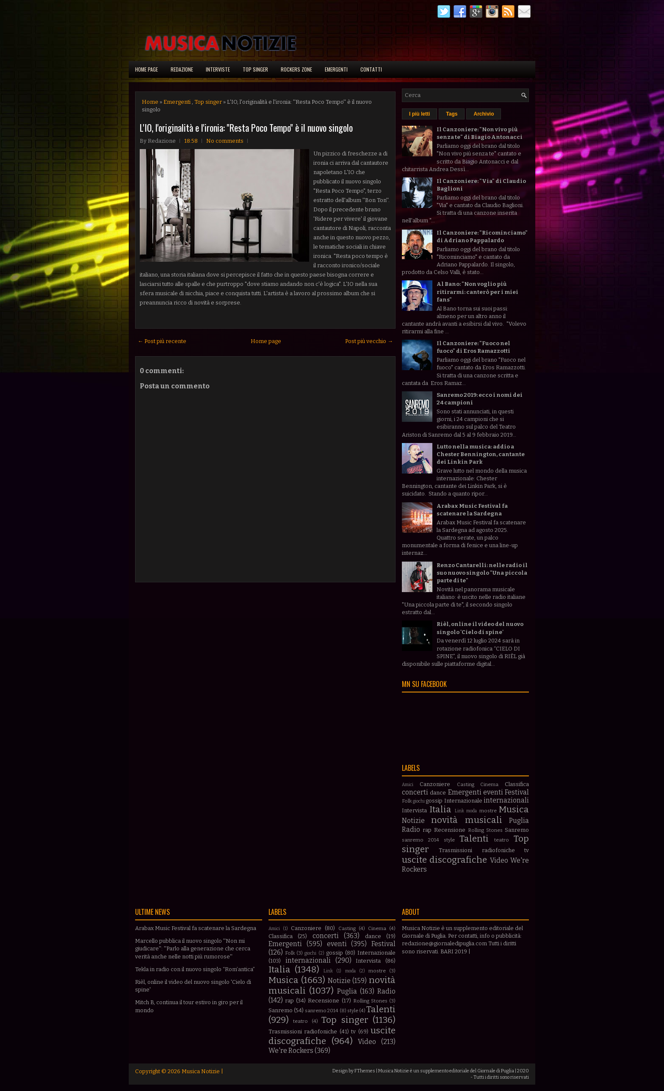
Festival (517, 792)
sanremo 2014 (420, 840)
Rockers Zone (296, 69)
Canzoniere (435, 784)
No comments (224, 141)
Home (150, 102)
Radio (411, 829)
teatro (501, 840)
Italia (440, 809)
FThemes (364, 1071)
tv (526, 850)
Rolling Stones (485, 830)
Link (459, 811)
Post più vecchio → (369, 341)
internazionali (506, 800)
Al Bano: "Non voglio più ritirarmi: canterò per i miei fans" (477, 291)
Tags (451, 114)
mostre (488, 811)
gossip (434, 800)
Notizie (413, 821)
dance (438, 792)
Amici (407, 784)
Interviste (218, 69)
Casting (465, 784)
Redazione (182, 69)
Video (499, 860)
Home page (146, 69)
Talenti (474, 838)
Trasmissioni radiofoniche (477, 850)
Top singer (255, 69)
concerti (415, 792)
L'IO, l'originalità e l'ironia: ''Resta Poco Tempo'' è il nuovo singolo (246, 127)
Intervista (414, 810)
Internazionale (463, 800)
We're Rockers (290, 1051)
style (449, 840)
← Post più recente (162, 341)
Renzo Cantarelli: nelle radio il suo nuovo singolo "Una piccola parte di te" (482, 573)
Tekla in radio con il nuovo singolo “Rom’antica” (195, 969)
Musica (514, 809)
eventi (493, 792)
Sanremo (517, 830)
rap (427, 830)
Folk (407, 801)
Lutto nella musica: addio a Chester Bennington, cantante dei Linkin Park (481, 454)
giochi (419, 801)
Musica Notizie (201, 1071)
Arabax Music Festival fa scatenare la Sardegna (195, 928)
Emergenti (336, 69)
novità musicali (466, 820)
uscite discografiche (444, 860)
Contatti (371, 69)
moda (471, 811)
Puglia (519, 821)
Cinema (489, 784)
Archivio (483, 114)
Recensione (449, 830)
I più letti (419, 114)
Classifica (517, 784)
